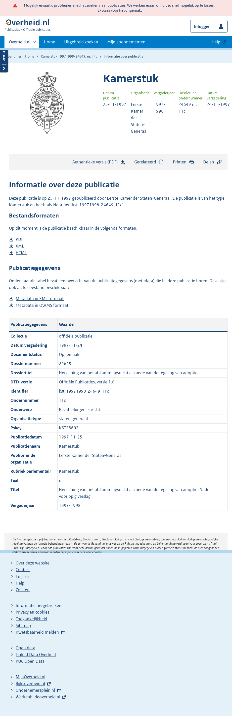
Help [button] (216, 42)
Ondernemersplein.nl (35, 690)
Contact (23, 569)
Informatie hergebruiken (38, 605)
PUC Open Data (30, 661)
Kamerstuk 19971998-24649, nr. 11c (69, 56)
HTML (21, 252)
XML (20, 246)
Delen (212, 162)
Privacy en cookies (32, 612)
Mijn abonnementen (126, 42)
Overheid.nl (19, 43)
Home (49, 42)
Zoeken (23, 589)
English (22, 576)
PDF (19, 239)
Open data (25, 648)
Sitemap (23, 625)
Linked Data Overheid (36, 654)
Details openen (4, 60)
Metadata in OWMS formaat (42, 305)
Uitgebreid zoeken (81, 42)
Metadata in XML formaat (40, 298)
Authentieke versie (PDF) (99, 163)
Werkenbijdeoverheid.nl (38, 697)
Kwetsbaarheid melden (37, 632)
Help (20, 583)
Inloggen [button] (202, 26)
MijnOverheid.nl (30, 677)
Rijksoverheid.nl (30, 683)
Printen (183, 162)
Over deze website (32, 563)
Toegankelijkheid (31, 619)
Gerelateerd (149, 162)
